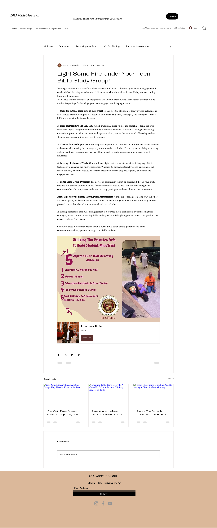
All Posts (48, 46)
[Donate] (172, 16)
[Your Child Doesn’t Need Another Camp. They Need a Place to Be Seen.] (64, 395)
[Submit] (104, 493)
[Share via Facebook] (58, 354)
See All (171, 379)
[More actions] (158, 65)
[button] (204, 28)
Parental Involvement (137, 46)
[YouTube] (110, 503)
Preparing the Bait (86, 46)
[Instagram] (96, 503)
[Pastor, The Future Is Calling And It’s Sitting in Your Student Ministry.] (153, 395)
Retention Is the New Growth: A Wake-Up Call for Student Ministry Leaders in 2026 (107, 413)
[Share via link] (79, 354)
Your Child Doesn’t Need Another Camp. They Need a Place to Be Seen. (63, 413)
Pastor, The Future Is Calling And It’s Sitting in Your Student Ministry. (152, 413)
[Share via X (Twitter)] (65, 354)
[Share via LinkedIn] (72, 354)
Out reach (64, 46)
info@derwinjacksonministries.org (156, 28)
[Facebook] (103, 503)
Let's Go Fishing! (110, 46)
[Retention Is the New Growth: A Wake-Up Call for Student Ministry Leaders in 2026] (109, 395)
